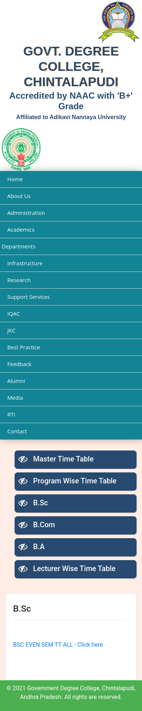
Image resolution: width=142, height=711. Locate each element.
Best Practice (23, 347)
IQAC (13, 313)
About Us (19, 195)
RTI (11, 414)
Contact (17, 431)
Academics (21, 229)
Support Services (28, 296)
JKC (11, 330)
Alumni (16, 380)
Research (19, 280)
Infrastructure (25, 263)
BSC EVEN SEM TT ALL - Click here (58, 644)
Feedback (19, 364)
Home (15, 179)
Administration (26, 212)
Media (15, 397)
